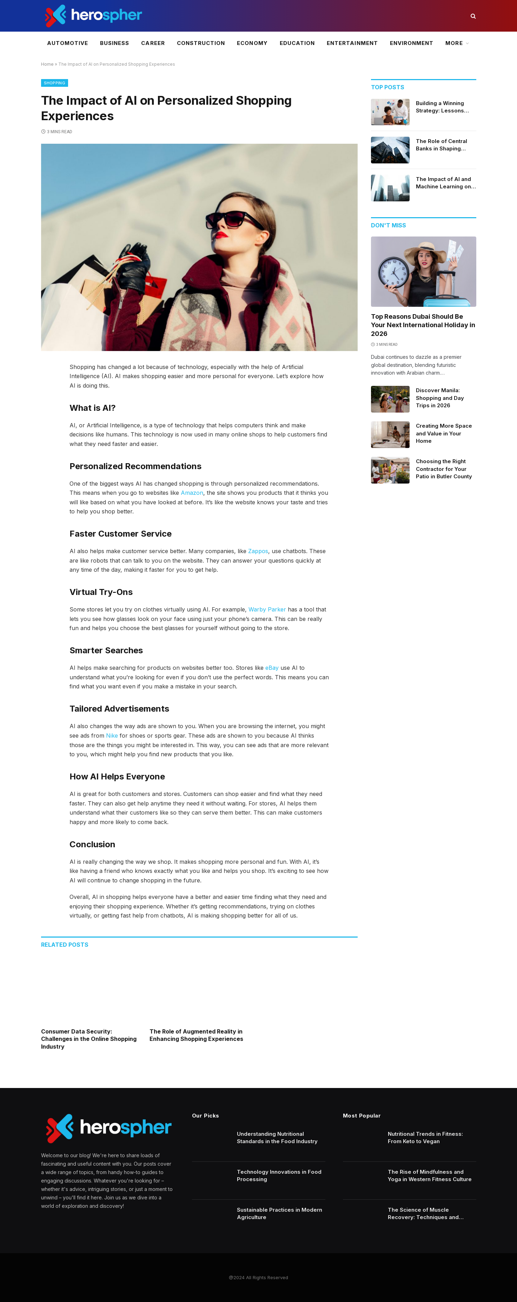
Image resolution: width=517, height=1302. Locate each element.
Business (114, 43)
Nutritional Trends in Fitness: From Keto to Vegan (425, 1138)
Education (297, 43)
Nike (112, 735)
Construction (201, 43)
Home (47, 64)
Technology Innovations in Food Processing (279, 1175)
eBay (272, 667)
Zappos (258, 551)
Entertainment (352, 43)
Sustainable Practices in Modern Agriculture (279, 1213)
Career (153, 43)
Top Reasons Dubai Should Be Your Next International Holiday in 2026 (423, 325)
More (454, 43)
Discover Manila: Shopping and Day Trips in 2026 (440, 398)
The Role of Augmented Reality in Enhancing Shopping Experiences (196, 1035)
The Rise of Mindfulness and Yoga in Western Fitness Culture (430, 1175)
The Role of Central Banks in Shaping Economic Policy (441, 145)
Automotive (67, 43)
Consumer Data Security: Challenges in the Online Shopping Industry (89, 1039)
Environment (412, 43)
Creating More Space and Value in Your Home (444, 433)
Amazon (192, 492)
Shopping (55, 82)
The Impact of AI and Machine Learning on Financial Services (443, 183)
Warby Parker (267, 609)
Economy (252, 43)
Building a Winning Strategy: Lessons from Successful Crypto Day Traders (442, 107)
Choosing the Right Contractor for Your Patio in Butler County (444, 469)
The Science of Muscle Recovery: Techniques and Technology (423, 1213)
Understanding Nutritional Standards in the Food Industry (277, 1138)
